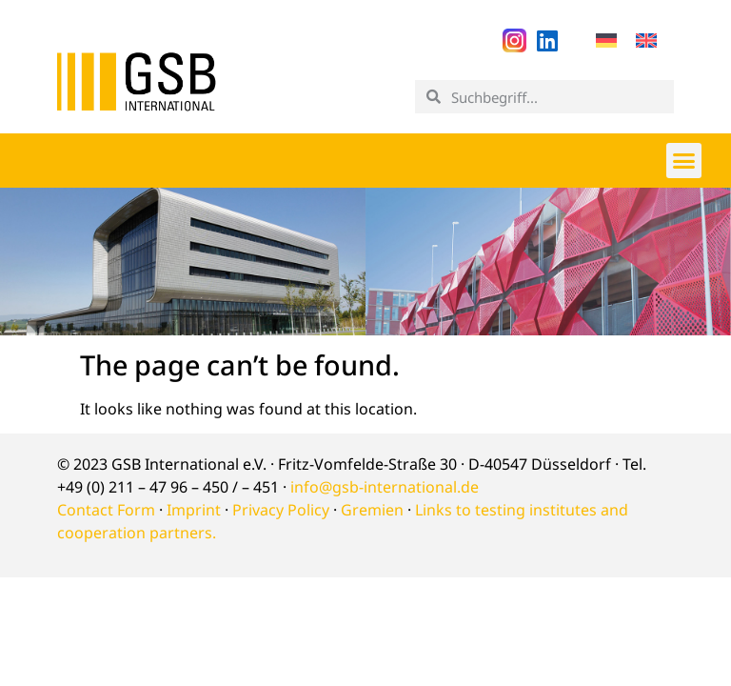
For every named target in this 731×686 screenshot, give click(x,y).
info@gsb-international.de (384, 486)
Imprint (194, 509)
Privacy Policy (280, 509)
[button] (684, 160)
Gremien (372, 509)
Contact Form (106, 509)
